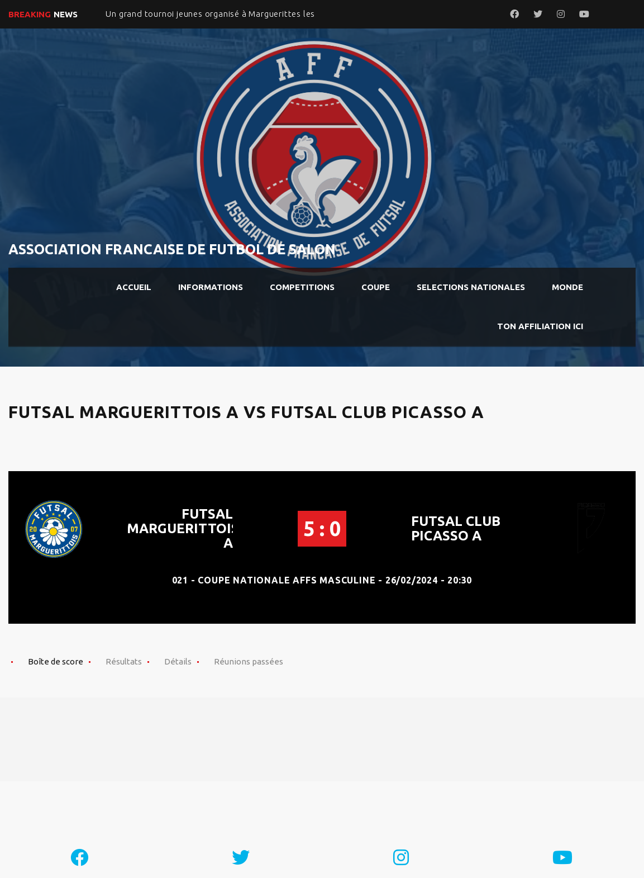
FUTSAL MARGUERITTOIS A (183, 528)
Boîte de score (55, 661)
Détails (178, 661)
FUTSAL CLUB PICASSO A (455, 528)
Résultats (124, 661)
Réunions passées (248, 661)
